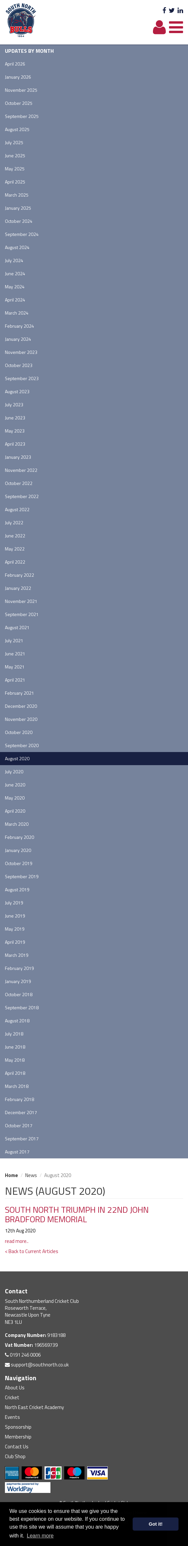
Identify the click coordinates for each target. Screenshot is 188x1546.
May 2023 (15, 430)
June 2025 (15, 155)
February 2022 (19, 574)
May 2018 (15, 1059)
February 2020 (19, 837)
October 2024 (18, 221)
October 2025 (18, 103)
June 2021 (15, 653)
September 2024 (22, 234)
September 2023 (22, 378)
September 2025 (22, 116)
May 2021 (15, 666)
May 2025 (15, 168)
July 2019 (14, 902)
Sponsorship (18, 1427)
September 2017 (22, 1138)
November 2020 (21, 719)
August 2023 (17, 391)
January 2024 (18, 339)
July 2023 (14, 404)
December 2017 (21, 1112)
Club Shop (15, 1456)
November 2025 (21, 90)
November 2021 (21, 601)
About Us (15, 1387)
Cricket (12, 1397)
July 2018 (14, 1033)
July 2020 (14, 771)
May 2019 (15, 928)
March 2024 (16, 312)
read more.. (16, 1241)
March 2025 (16, 194)
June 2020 (15, 784)
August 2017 (17, 1151)
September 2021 (22, 614)
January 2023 (18, 457)
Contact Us (16, 1446)
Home (11, 1175)
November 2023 (21, 352)
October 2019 (18, 863)
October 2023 (18, 365)
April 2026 (15, 63)
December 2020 (21, 706)
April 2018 (15, 1073)
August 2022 (17, 509)
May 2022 (15, 548)
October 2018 (18, 994)
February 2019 (19, 968)
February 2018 (19, 1099)
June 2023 (15, 417)
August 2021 (17, 627)
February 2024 (19, 325)
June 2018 (15, 1046)
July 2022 (14, 522)
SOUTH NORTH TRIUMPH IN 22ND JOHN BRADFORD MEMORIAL (77, 1214)
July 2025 (14, 142)
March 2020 (16, 824)
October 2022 (18, 483)
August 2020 (17, 758)
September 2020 (22, 745)
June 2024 (15, 273)
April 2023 (15, 443)
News (31, 1175)
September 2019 (22, 876)
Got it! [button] (155, 1524)
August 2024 (17, 247)
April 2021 (15, 679)
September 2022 (22, 496)
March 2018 (16, 1086)
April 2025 (15, 181)
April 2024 (15, 299)
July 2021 (14, 640)
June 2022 (15, 535)
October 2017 (18, 1125)
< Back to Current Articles (31, 1251)
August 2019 (17, 889)
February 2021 (19, 692)
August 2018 (17, 1020)
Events (12, 1417)
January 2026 (18, 76)
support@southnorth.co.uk (37, 1364)
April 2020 (15, 810)
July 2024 (14, 260)
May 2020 (15, 797)
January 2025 (18, 207)
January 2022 (18, 588)
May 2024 (15, 286)
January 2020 (18, 850)
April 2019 (15, 941)
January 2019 (18, 981)
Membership (18, 1436)
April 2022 (15, 561)
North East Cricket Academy (34, 1407)
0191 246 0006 (23, 1355)
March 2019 (16, 955)
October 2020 (18, 732)
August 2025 (17, 129)
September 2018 (22, 1007)
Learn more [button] (40, 1535)
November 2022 (21, 470)
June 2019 (15, 915)
